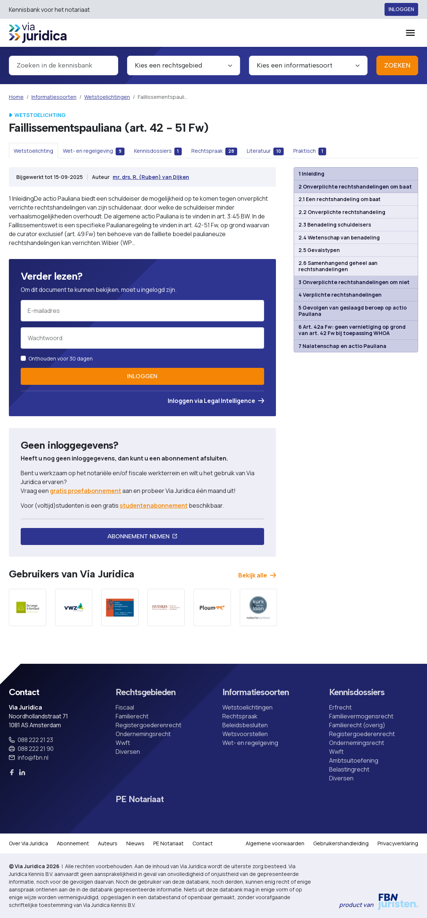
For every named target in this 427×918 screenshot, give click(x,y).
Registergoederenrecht (148, 725)
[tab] (33, 150)
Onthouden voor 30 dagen (60, 358)
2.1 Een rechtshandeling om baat (339, 199)
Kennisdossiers (357, 692)
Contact (202, 843)
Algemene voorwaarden (275, 843)
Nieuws (135, 843)
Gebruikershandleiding (341, 843)
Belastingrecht (349, 769)
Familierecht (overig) (357, 725)
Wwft (123, 743)
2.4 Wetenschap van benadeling (339, 237)
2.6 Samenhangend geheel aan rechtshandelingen (338, 266)
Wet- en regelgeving (250, 743)
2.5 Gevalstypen (319, 249)
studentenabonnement (154, 505)
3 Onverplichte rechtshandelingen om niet (354, 282)
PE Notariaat (140, 799)
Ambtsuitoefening (353, 760)
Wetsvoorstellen (245, 734)
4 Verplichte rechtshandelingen (340, 294)
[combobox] (63, 65)
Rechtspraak (239, 716)
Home (16, 96)
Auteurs (107, 843)
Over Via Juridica (28, 843)
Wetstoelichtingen (107, 96)
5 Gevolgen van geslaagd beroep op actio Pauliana (352, 311)
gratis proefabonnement (85, 491)
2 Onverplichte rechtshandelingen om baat (355, 186)
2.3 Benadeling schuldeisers (334, 224)
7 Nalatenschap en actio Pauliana (342, 345)
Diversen (128, 752)
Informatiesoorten (53, 96)
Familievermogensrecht (361, 716)
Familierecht (132, 716)
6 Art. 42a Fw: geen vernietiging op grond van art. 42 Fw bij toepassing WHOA (352, 330)
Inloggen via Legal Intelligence (216, 400)
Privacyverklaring (398, 843)
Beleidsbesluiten (245, 725)
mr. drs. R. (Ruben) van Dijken (151, 176)
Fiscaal (125, 707)
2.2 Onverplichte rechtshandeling (341, 211)
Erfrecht (340, 707)
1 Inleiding (311, 173)
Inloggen (401, 9)
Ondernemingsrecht (143, 734)
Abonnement (73, 843)
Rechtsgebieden (145, 692)
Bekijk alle (257, 575)
